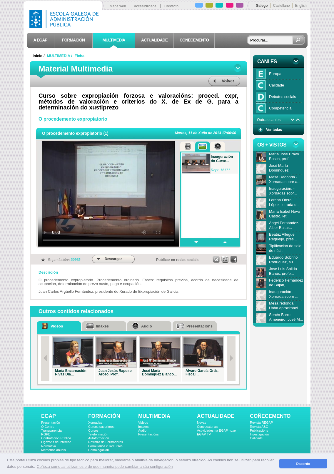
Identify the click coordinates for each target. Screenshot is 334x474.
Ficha (79, 56)
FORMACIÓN (104, 416)
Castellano (281, 6)
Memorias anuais (53, 450)
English (301, 6)
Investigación (259, 434)
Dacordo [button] (303, 463)
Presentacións (148, 434)
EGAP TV (204, 434)
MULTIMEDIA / (60, 56)
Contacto (171, 6)
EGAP (48, 416)
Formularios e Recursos (105, 446)
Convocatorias (207, 426)
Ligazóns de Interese (56, 442)
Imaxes (143, 426)
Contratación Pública (56, 438)
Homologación (98, 450)
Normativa (48, 446)
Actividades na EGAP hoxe (216, 430)
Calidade (256, 438)
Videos (143, 422)
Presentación (50, 422)
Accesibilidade (145, 6)
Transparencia (51, 430)
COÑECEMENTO (270, 416)
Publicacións (259, 430)
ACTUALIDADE (215, 416)
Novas (201, 422)
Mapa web (118, 6)
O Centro (47, 426)
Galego (262, 6)
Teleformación (98, 434)
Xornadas (95, 422)
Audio (142, 430)
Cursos (93, 430)
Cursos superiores (101, 426)
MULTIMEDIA (154, 416)
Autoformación (98, 438)
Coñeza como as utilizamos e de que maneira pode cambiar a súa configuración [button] (105, 466)
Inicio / (39, 56)
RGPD (46, 434)
